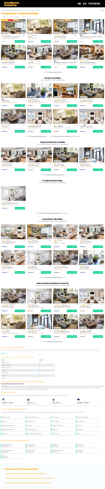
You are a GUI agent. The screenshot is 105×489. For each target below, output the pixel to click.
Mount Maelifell (55, 421)
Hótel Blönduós (5, 100)
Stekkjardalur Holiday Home (34, 126)
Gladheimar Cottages (85, 165)
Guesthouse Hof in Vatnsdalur (61, 267)
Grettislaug (79, 429)
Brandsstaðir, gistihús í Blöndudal (62, 306)
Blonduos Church (6, 417)
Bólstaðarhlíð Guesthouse (86, 100)
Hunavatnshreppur (92, 64)
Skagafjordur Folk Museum (8, 429)
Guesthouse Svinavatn (33, 242)
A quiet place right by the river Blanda (11, 36)
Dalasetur (30, 36)
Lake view (13, 383)
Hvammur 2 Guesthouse (7, 267)
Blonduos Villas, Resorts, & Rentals (63, 136)
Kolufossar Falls (80, 421)
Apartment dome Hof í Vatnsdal (61, 331)
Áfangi (55, 242)
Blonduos (12, 39)
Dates (4, 16)
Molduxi (79, 433)
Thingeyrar (29, 425)
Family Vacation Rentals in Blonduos (53, 277)
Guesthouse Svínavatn (33, 306)
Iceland (55, 244)
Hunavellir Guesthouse (7, 165)
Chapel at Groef (30, 421)
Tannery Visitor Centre (32, 429)
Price (10, 16)
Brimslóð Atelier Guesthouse (9, 242)
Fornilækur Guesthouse (85, 242)
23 (40, 362)
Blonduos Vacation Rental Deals (54, 341)
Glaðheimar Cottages (59, 165)
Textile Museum (55, 417)
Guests (17, 16)
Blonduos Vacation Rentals (55, 72)
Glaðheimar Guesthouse (34, 100)
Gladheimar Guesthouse (60, 100)
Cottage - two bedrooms (86, 126)
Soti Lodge (4, 126)
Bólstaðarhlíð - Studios (7, 306)
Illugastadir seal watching (8, 425)
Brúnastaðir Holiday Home (8, 62)
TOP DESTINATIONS (94, 3)
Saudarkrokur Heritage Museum (34, 433)
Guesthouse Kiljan (84, 267)
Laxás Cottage (5, 331)
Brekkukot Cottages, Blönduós (87, 62)
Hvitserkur (4, 421)
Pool (2, 383)
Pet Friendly (7, 383)
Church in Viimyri (56, 433)
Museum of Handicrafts (82, 417)
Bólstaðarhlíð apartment (60, 36)
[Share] (102, 10)
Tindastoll (79, 425)
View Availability (19, 41)
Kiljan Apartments (32, 331)
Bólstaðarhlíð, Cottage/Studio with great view (65, 62)
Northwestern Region (6, 39)
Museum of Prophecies (57, 425)
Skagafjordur (39, 39)
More (23, 16)
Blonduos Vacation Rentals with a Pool (55, 174)
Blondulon (4, 433)
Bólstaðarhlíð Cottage (85, 331)
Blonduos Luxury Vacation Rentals (38, 136)
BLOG (84, 3)
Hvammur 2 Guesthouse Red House (10, 203)
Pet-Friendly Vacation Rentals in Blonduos (51, 213)
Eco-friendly (20, 383)
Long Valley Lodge (32, 267)
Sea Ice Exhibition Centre (33, 417)
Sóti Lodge (30, 62)
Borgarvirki (54, 429)
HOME (79, 3)
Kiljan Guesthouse (58, 126)
